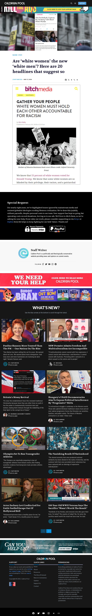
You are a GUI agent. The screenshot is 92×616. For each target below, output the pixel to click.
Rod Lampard (60, 415)
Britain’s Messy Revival (16, 393)
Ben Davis (59, 358)
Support (82, 3)
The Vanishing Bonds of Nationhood (68, 449)
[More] (76, 80)
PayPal (10, 217)
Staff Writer (18, 79)
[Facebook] (64, 80)
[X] (67, 80)
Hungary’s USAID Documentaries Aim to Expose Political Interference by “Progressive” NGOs (68, 396)
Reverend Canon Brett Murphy (20, 409)
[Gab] (70, 80)
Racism (16, 55)
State (21, 55)
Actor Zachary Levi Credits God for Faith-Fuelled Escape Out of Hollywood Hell (21, 504)
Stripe (76, 215)
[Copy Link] (73, 80)
